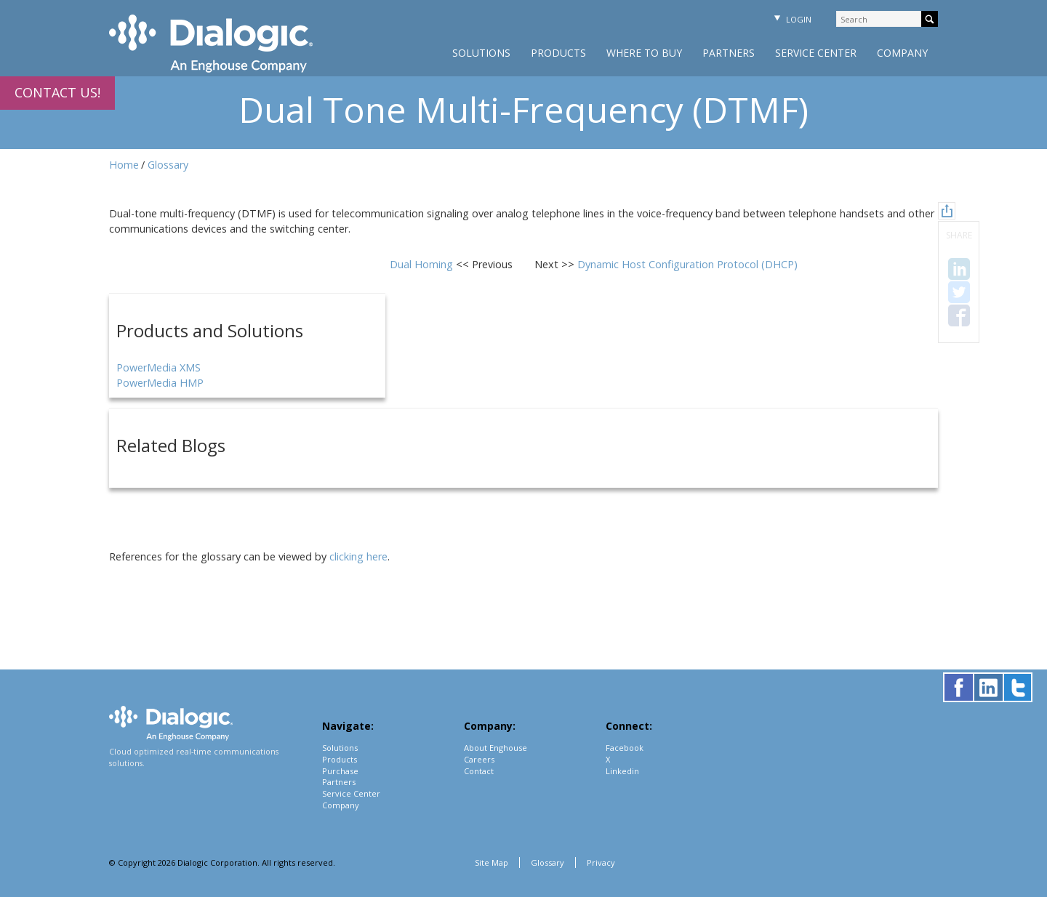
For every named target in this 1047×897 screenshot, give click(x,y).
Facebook (624, 747)
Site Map (491, 862)
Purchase (340, 770)
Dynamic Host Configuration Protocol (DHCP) (687, 264)
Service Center (816, 53)
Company (902, 53)
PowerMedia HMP (160, 383)
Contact (479, 770)
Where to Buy (644, 53)
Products (558, 53)
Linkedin (622, 770)
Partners (728, 53)
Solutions (481, 53)
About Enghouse (495, 747)
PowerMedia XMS (158, 367)
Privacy (601, 862)
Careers (479, 759)
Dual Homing (423, 264)
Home (124, 165)
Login (791, 19)
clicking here (358, 556)
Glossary (168, 165)
